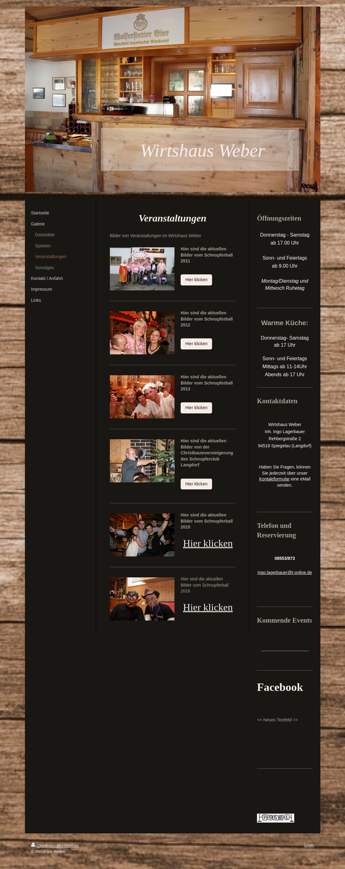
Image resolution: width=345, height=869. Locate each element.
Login (309, 845)
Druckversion (46, 845)
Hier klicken (196, 279)
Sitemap (71, 845)
